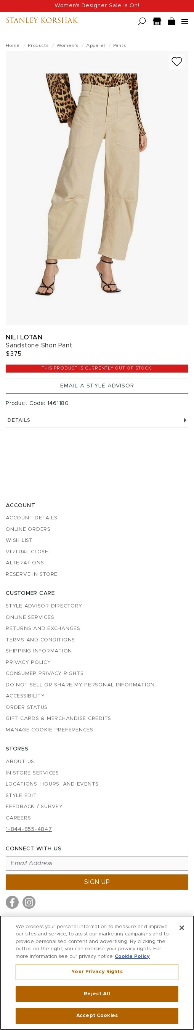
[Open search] (142, 21)
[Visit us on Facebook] (12, 902)
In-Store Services (32, 773)
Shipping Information (39, 651)
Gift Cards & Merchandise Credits (58, 718)
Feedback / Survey (34, 806)
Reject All (97, 993)
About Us (20, 761)
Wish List (19, 540)
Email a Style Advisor (97, 386)
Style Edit (21, 795)
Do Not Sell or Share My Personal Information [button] (80, 685)
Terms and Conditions (40, 640)
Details (97, 420)
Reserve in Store (32, 574)
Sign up (97, 882)
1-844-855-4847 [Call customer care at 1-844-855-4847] (29, 829)
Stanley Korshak (42, 21)
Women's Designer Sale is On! (97, 5)
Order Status (27, 707)
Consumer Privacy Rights (44, 673)
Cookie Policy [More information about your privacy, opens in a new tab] (132, 956)
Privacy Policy (28, 662)
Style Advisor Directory (44, 606)
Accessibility (25, 696)
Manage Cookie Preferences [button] (49, 730)
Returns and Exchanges (43, 628)
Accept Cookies (97, 1015)
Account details (31, 518)
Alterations (25, 563)
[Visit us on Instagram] (28, 902)
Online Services (30, 617)
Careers (18, 818)
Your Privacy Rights (96, 971)
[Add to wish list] (176, 62)
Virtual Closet (29, 552)
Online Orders (28, 529)
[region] (97, 973)
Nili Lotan (24, 337)
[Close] (181, 927)
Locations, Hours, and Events (52, 784)
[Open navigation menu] (185, 21)
